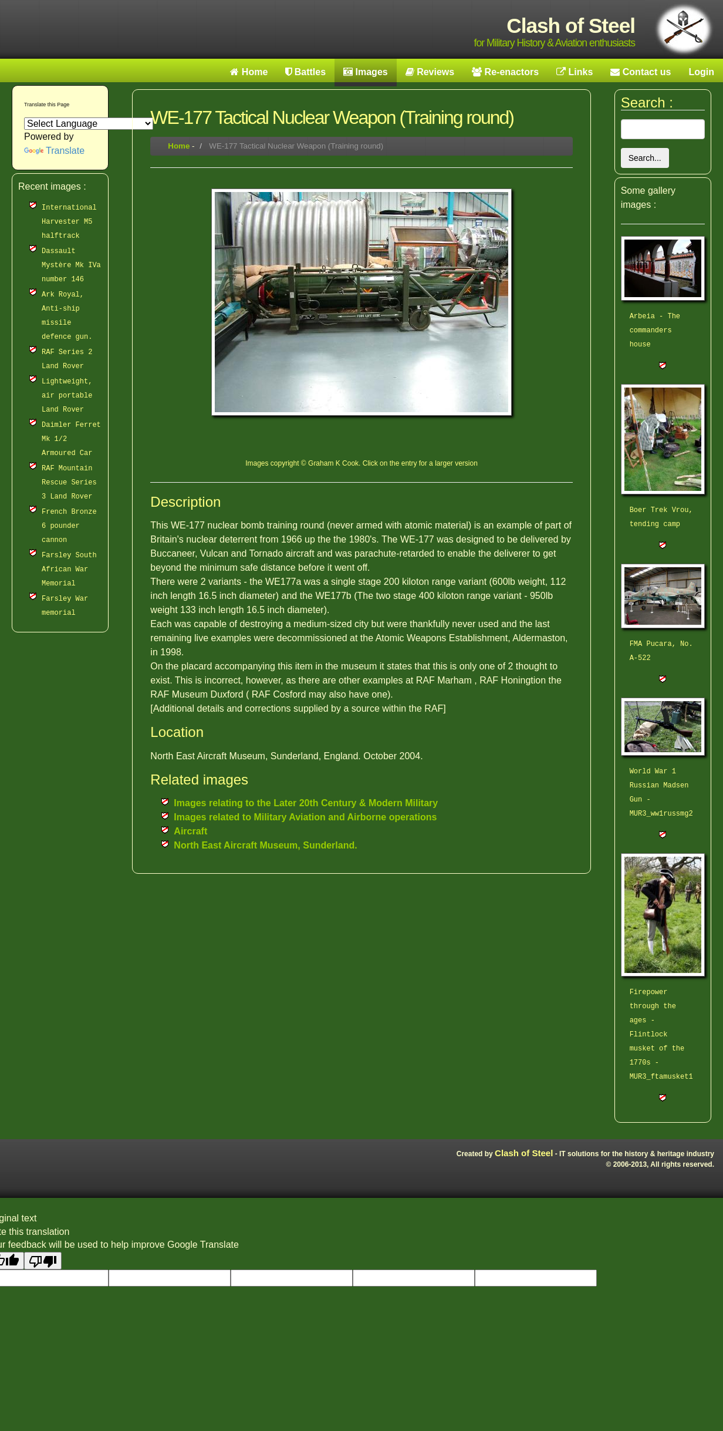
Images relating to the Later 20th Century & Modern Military (306, 803)
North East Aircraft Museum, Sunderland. (265, 845)
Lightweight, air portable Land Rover (67, 396)
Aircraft (190, 831)
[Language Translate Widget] (88, 123)
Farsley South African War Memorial (69, 569)
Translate (54, 151)
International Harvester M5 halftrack (69, 222)
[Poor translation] (43, 1261)
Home (179, 146)
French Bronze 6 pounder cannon (69, 526)
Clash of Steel (524, 1153)
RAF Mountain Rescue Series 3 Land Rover (69, 482)
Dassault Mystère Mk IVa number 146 (71, 265)
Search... (645, 158)
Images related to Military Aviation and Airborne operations (305, 817)
